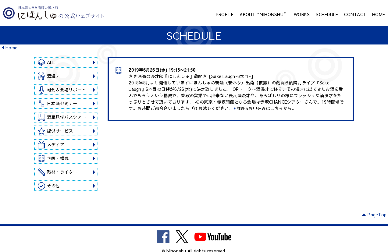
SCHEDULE (327, 14)
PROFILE (225, 14)
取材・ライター (62, 172)
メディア (55, 144)
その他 (53, 186)
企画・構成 (58, 158)
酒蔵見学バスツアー (66, 117)
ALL (51, 62)
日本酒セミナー (62, 103)
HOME (378, 14)
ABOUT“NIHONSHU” (264, 14)
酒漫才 (53, 76)
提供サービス (60, 131)
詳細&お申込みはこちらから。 (266, 108)
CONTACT (355, 14)
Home (11, 47)
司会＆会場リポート (66, 90)
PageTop (377, 214)
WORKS (302, 14)
